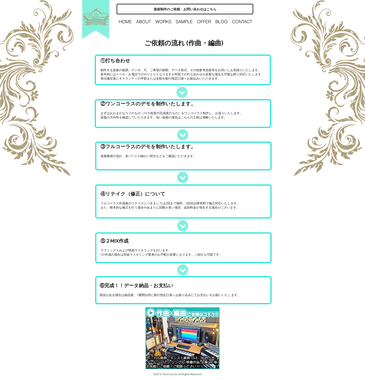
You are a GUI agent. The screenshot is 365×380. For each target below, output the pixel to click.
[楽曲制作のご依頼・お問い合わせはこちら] (185, 9)
